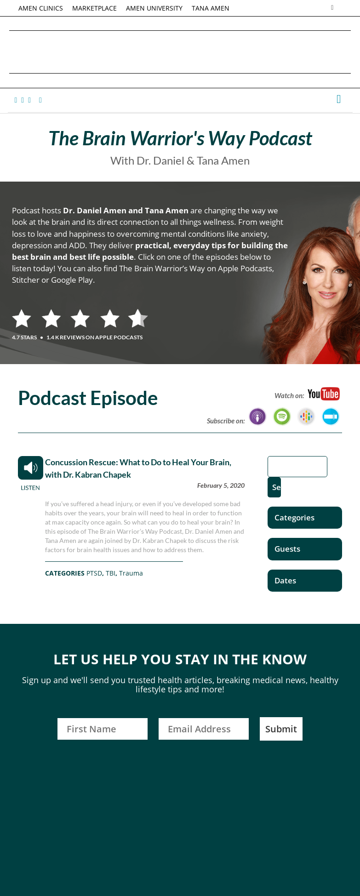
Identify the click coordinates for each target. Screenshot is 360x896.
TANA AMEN (210, 8)
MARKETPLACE (94, 8)
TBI (110, 573)
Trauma (131, 573)
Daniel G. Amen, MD (180, 51)
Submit (281, 729)
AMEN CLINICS (40, 8)
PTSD (94, 573)
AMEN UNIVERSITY (154, 8)
